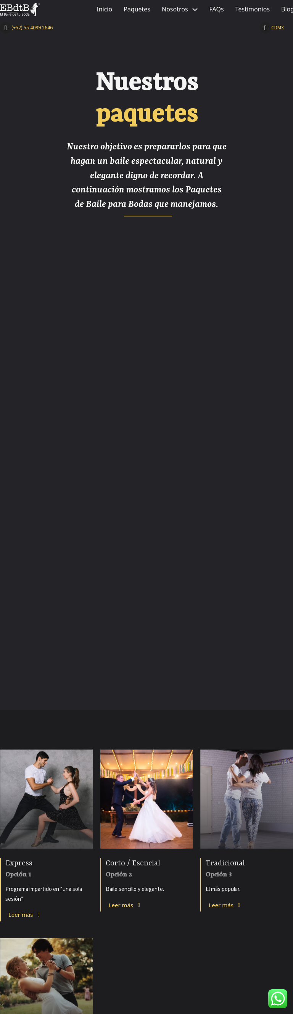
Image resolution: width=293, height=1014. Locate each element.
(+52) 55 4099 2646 (32, 28)
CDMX (277, 28)
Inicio (104, 9)
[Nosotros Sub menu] (195, 9)
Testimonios (252, 9)
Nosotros (175, 9)
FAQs (216, 9)
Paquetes (137, 9)
